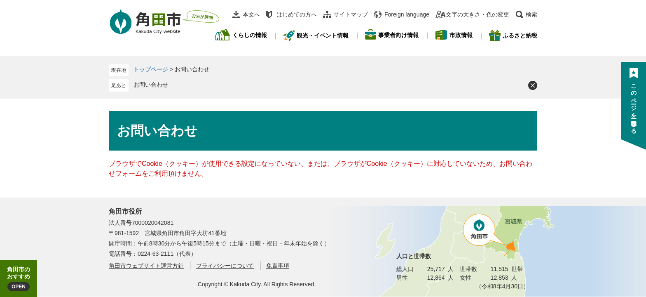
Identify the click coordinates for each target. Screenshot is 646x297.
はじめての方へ (296, 14)
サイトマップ (350, 14)
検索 (531, 14)
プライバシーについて (225, 265)
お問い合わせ (150, 84)
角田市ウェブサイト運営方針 (146, 265)
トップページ (150, 69)
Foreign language (406, 14)
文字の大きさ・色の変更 (477, 14)
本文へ (251, 14)
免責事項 (277, 265)
